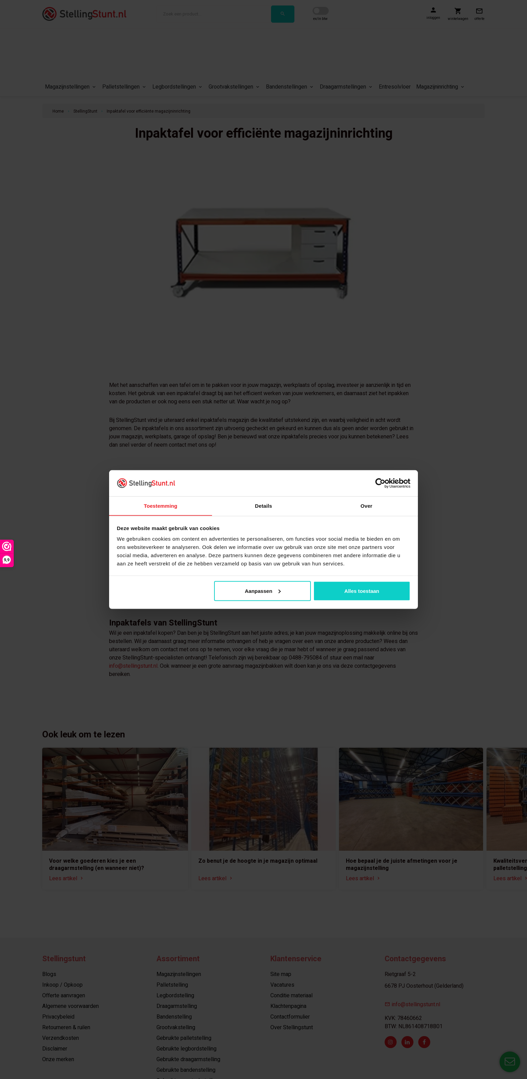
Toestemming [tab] (160, 505)
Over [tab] (367, 505)
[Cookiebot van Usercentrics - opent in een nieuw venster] (380, 483)
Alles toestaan (361, 591)
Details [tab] (263, 505)
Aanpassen (263, 591)
